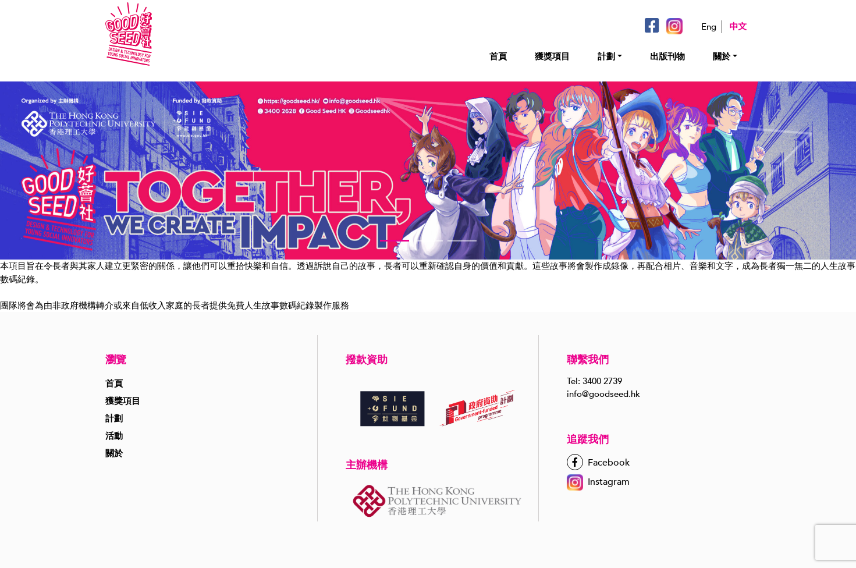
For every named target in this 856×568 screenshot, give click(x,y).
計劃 (606, 56)
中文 (738, 27)
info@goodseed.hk (603, 394)
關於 (721, 56)
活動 (114, 436)
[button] (394, 241)
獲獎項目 (552, 56)
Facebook (598, 462)
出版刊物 (667, 56)
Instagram (598, 481)
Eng (708, 27)
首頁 (498, 56)
